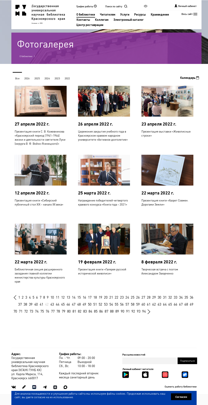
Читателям (107, 14)
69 (191, 304)
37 (20, 304)
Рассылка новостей (133, 354)
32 (170, 297)
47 (73, 304)
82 (79, 311)
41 (41, 304)
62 (154, 304)
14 (73, 297)
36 (191, 297)
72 (26, 311)
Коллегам (102, 19)
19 (100, 297)
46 (68, 304)
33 (175, 297)
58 (132, 304)
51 (95, 304)
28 (148, 297)
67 (181, 304)
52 (100, 304)
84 (90, 311)
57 (127, 304)
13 (68, 297)
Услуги (124, 14)
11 (57, 297)
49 (84, 304)
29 (154, 297)
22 (116, 297)
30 (159, 297)
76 (47, 311)
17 (89, 297)
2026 (27, 78)
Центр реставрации (89, 25)
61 (148, 304)
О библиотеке (85, 14)
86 (101, 311)
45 (63, 304)
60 (143, 304)
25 (132, 297)
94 (144, 311)
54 (111, 304)
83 (85, 311)
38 (25, 304)
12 (63, 297)
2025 (37, 78)
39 (30, 304)
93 (138, 311)
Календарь (189, 78)
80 (69, 311)
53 (106, 304)
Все (17, 78)
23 (122, 297)
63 (159, 304)
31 (165, 297)
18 (95, 297)
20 (106, 297)
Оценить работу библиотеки (181, 386)
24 (127, 297)
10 (52, 297)
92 (133, 311)
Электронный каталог (128, 19)
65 (170, 304)
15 (79, 297)
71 (20, 311)
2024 (47, 78)
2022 (67, 78)
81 (74, 311)
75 (42, 311)
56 (122, 304)
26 (138, 297)
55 (116, 304)
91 (128, 311)
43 (52, 304)
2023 (57, 78)
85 (96, 311)
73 (31, 311)
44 (57, 304)
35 (186, 297)
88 (112, 311)
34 (181, 297)
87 (106, 311)
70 (15, 311)
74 (37, 311)
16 (84, 297)
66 (175, 304)
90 (122, 311)
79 (63, 311)
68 (186, 304)
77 (53, 311)
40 (36, 304)
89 (117, 311)
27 (143, 297)
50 (89, 304)
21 (111, 297)
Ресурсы (140, 14)
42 (47, 304)
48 (79, 304)
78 (58, 311)
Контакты (83, 19)
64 (165, 304)
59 (138, 304)
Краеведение (160, 14)
